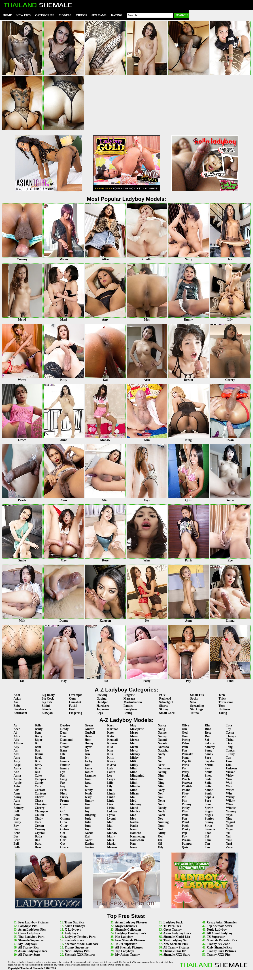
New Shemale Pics (176, 944)
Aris (16, 790)
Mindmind (137, 775)
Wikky (230, 800)
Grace (64, 847)
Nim (161, 775)
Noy (160, 818)
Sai (207, 739)
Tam (208, 840)
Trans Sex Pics (74, 922)
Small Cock (167, 713)
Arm (17, 793)
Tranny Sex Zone (218, 944)
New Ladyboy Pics (77, 951)
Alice (17, 736)
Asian (17, 698)
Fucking (101, 695)
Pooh (185, 825)
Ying (229, 818)
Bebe (17, 833)
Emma (64, 761)
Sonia (208, 793)
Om (184, 729)
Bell (16, 843)
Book (38, 757)
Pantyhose (130, 709)
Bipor (38, 739)
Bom (38, 747)
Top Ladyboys (124, 951)
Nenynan (164, 768)
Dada (38, 836)
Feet (72, 709)
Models (65, 15)
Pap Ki (186, 761)
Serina (209, 765)
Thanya (231, 736)
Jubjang (90, 815)
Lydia (111, 815)
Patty (185, 772)
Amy (17, 761)
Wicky (230, 797)
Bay (16, 825)
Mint (133, 790)
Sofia (208, 782)
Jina (88, 804)
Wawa (230, 790)
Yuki (229, 840)
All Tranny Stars (29, 954)
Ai (15, 732)
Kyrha (111, 765)
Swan (208, 825)
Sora (208, 800)
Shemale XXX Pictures (80, 954)
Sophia (209, 797)
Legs (99, 713)
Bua (37, 772)
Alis (16, 739)
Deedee (65, 725)
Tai (207, 836)
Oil (160, 843)
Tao (207, 847)
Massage (129, 698)
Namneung (137, 836)
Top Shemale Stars (219, 926)
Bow (37, 761)
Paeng (186, 739)
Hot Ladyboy (124, 936)
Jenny (89, 790)
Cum (72, 698)
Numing (163, 822)
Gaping (101, 698)
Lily (110, 786)
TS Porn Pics (172, 926)
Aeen (17, 729)
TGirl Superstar (126, 944)
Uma (229, 761)
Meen (134, 736)
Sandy (209, 754)
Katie (111, 736)
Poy (184, 836)
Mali (110, 829)
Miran (134, 793)
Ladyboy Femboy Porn (80, 936)
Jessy (88, 797)
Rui (207, 736)
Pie (184, 797)
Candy (39, 782)
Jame (88, 768)
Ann (16, 772)
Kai (87, 836)
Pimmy (186, 804)
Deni (63, 732)
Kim (110, 750)
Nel (160, 761)
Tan (207, 843)
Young (223, 713)
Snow (208, 775)
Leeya (111, 779)
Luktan (112, 811)
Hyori (89, 747)
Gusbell (90, 732)
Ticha (230, 739)
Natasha (163, 747)
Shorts (163, 705)
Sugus (209, 815)
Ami (16, 754)
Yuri (229, 843)
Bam (17, 815)
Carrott (40, 790)
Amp (17, 757)
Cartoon (40, 793)
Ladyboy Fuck (173, 922)
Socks (194, 698)
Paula (185, 775)
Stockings (196, 709)
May (133, 725)
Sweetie (210, 829)
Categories (44, 15)
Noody (162, 807)
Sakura (210, 743)
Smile (208, 772)
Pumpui (187, 843)
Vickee (230, 772)
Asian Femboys (75, 926)
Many (111, 836)
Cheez (39, 800)
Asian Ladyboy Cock (177, 933)
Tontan (230, 750)
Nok (161, 797)
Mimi (134, 768)
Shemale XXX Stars (177, 954)
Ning (161, 782)
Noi (160, 793)
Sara (208, 757)
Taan (208, 833)
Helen (89, 736)
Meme (134, 747)
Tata (229, 725)
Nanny (162, 736)
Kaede (89, 833)
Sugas (209, 811)
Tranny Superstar (77, 947)
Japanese (102, 709)
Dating (116, 15)
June (88, 825)
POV (162, 695)
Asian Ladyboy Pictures (131, 922)
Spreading (197, 705)
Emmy (64, 768)
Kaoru (89, 840)
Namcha (135, 833)
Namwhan (137, 840)
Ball (16, 811)
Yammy (231, 811)
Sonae (209, 790)
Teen (222, 695)
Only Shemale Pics (219, 947)
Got (62, 843)
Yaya (229, 815)
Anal (17, 695)
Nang (161, 729)
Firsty (64, 797)
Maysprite (137, 729)
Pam (185, 747)
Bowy (38, 765)
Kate (110, 732)
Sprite (209, 807)
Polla (185, 815)
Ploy (185, 811)
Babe (17, 705)
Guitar (89, 729)
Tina (229, 743)
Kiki (110, 747)
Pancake (187, 754)
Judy (88, 818)
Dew (63, 736)
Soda (208, 779)
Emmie (65, 765)
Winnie (231, 807)
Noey (161, 790)
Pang (185, 757)
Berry (39, 736)
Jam (88, 765)
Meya (134, 750)
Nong (161, 800)
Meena (134, 739)
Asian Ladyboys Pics (32, 929)
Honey (89, 743)
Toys (222, 705)
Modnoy (135, 804)
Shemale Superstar (31, 940)
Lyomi (111, 818)
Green (89, 725)
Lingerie (129, 695)
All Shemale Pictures (129, 947)
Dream (64, 747)
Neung (162, 772)
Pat (184, 768)
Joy (87, 811)
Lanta (111, 772)
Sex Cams (98, 15)
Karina (89, 843)
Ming (133, 779)
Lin (109, 790)
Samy (208, 750)
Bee (16, 836)
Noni (161, 804)
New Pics (23, 15)
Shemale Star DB (175, 951)
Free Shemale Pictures (130, 940)
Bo (36, 743)
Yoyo (229, 829)
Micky (134, 757)
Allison (18, 743)
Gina (63, 822)
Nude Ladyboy (217, 929)
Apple (18, 782)
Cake (38, 775)
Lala (110, 768)
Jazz (88, 779)
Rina (208, 729)
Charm (39, 797)
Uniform (224, 709)
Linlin (111, 797)
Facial (73, 705)
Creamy (40, 829)
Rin (207, 725)
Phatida (187, 786)
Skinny (164, 709)
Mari (110, 840)
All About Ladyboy (219, 933)
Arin (17, 786)
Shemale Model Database (81, 944)
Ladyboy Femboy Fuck (130, 933)
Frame (64, 800)
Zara (229, 847)
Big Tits (47, 702)
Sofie (208, 786)
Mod (133, 800)
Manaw (112, 833)
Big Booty (48, 695)
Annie (18, 779)
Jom (88, 807)
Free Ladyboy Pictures (33, 922)
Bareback (20, 709)
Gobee (64, 829)
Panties (128, 705)
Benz (38, 732)
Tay (228, 729)
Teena (230, 732)
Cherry (40, 807)
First (63, 793)
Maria (111, 843)
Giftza (64, 815)
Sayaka (210, 761)
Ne (160, 757)
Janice (89, 772)
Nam (133, 829)
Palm (185, 743)
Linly (110, 800)
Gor (63, 840)
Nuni (161, 825)
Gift (63, 811)
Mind (134, 772)
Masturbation (132, 702)
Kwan (111, 761)
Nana (133, 847)
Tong (229, 747)
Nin (160, 779)
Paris (185, 765)
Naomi (162, 739)
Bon (37, 750)
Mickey (135, 754)
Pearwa (187, 782)
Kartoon (113, 729)
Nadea (134, 822)
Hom (88, 739)
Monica (135, 811)
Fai (62, 775)
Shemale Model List (177, 936)
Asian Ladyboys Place (32, 951)
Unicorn (231, 768)
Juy (87, 829)
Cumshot (75, 702)
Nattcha (163, 750)
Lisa (110, 804)
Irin (87, 754)
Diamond (66, 739)
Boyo (38, 768)
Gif (62, 807)
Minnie (135, 786)
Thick (222, 698)
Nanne (162, 732)
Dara (38, 843)
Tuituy (230, 754)
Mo (132, 797)
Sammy (210, 747)
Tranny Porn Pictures (221, 951)
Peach (186, 779)
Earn (63, 750)
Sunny (209, 822)
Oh (160, 840)
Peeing (127, 713)
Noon (161, 815)
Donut (64, 743)
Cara (38, 786)
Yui (228, 836)
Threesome (226, 702)
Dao (37, 840)
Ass (16, 702)
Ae (15, 725)
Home (7, 15)
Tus (228, 757)
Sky (207, 768)
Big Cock (48, 698)
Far (62, 782)
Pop (184, 833)
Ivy (87, 757)
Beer (17, 840)
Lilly (110, 782)
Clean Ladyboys (29, 933)
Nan (133, 843)
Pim (184, 800)
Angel (17, 765)
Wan (229, 786)
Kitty (110, 757)
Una (229, 765)
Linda (111, 793)
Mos (133, 818)
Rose (208, 732)
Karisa (89, 847)
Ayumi (18, 804)
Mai (110, 825)
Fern (63, 790)
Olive (185, 725)
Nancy (162, 725)
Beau (17, 829)
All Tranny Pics (28, 947)
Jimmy (89, 800)
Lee (109, 775)
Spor (208, 804)
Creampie (75, 695)
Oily (161, 847)
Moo (133, 815)
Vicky (230, 775)
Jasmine (90, 775)
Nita (161, 786)
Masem (112, 847)
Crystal (40, 833)
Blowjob (47, 713)
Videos (81, 15)
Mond (134, 807)
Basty (17, 822)
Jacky (89, 761)
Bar (16, 818)
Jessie (88, 793)
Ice (87, 750)
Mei (132, 743)
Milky (134, 765)
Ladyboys (71, 933)
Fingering (75, 713)
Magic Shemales (126, 926)
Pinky (186, 807)
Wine (229, 804)
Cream (39, 825)
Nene (161, 765)
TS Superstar (216, 936)
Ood (185, 732)
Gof (62, 833)
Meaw (134, 732)
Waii (229, 782)
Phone (186, 790)
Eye (62, 772)
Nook (161, 811)
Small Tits (197, 695)
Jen (87, 786)
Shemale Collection (128, 929)
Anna (17, 775)
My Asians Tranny (127, 954)
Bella (17, 847)
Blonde (46, 709)
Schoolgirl (166, 702)
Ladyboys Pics (28, 926)
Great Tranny (173, 929)
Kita (110, 754)
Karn (110, 725)
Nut (160, 829)
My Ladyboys (27, 944)
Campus (40, 779)
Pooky (186, 829)
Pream (186, 840)
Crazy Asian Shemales (222, 922)
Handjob (102, 702)
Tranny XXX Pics (219, 954)
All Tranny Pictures (176, 947)
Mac (110, 822)
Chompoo (41, 811)
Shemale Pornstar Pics (222, 940)
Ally (16, 747)
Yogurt (230, 822)
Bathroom (20, 713)
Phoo (185, 793)
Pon (184, 818)
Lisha (111, 807)
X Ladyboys (73, 929)
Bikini (46, 705)
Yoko (229, 825)
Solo (193, 702)
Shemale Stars (74, 940)
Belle (38, 725)
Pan (184, 750)
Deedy (64, 729)
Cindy (39, 818)
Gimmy (65, 818)
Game (64, 804)
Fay (62, 786)
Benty (39, 729)
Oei (160, 836)
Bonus (39, 754)
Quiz (185, 847)
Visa (229, 779)
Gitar (64, 825)
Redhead (165, 698)
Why (229, 793)
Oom (185, 736)
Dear (38, 847)
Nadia (134, 825)
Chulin (39, 815)
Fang (63, 779)
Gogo (63, 836)
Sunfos (209, 818)
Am (16, 750)
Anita (17, 768)
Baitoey (19, 807)
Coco (38, 822)
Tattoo (194, 713)
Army (17, 797)
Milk (133, 761)
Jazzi (88, 782)
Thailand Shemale (31, 968)
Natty (161, 754)
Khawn (112, 743)
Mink (134, 782)
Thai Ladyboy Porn (31, 936)
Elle (62, 754)
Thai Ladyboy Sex (175, 940)
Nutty (162, 833)
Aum (17, 800)
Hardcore (102, 705)
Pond (185, 822)
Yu (228, 833)
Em (62, 757)
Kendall (112, 739)
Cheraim (41, 804)
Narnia (162, 743)
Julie (88, 822)
